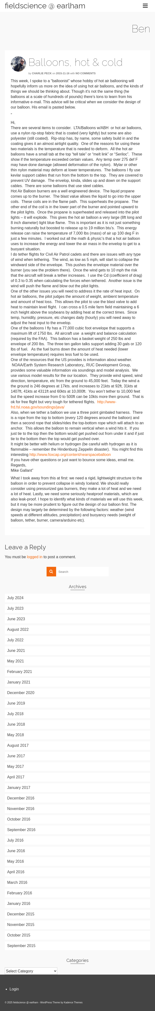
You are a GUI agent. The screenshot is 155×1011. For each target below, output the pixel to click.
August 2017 (18, 745)
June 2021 (16, 651)
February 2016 (19, 893)
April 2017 (15, 777)
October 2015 (18, 935)
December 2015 (20, 914)
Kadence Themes (73, 1002)
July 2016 (15, 840)
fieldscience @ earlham (45, 5)
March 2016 (17, 882)
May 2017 (15, 766)
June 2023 (16, 619)
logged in (35, 557)
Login (14, 989)
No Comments (86, 73)
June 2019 (16, 703)
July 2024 (15, 598)
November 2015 (20, 925)
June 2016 (16, 851)
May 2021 (15, 661)
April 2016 (15, 872)
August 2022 (18, 629)
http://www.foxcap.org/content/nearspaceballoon (70, 455)
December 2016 (20, 798)
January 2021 (18, 682)
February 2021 (19, 672)
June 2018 (16, 724)
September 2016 (21, 830)
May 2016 (15, 861)
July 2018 (15, 714)
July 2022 (15, 640)
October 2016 (18, 819)
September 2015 (21, 946)
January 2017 (18, 788)
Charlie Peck (42, 73)
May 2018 (15, 735)
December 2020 (20, 693)
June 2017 (16, 756)
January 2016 (18, 904)
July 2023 (15, 608)
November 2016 (20, 809)
